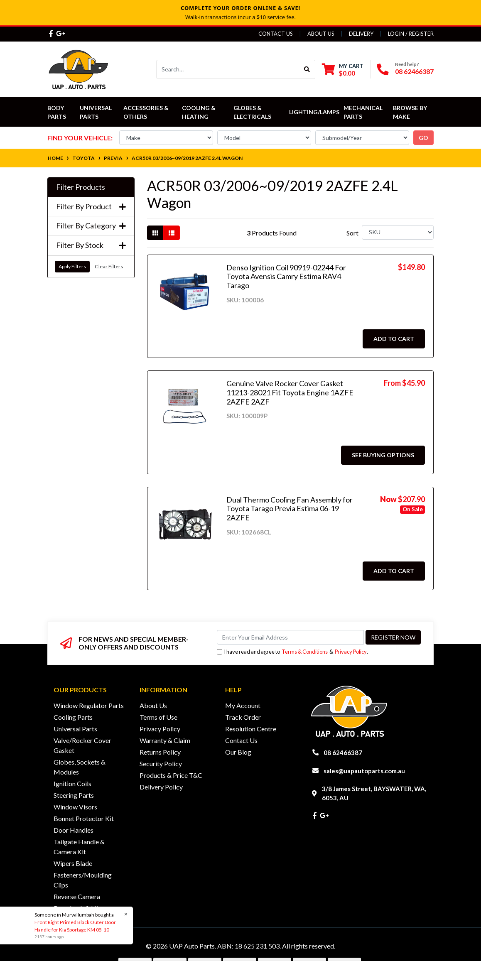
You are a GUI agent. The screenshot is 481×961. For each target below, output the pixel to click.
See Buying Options (383, 454)
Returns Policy (160, 752)
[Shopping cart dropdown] (342, 69)
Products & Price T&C (171, 775)
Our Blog (238, 752)
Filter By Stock (91, 245)
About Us (320, 33)
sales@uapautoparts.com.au (364, 771)
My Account (242, 705)
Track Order (243, 717)
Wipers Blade (73, 863)
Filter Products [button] (80, 187)
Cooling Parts (73, 717)
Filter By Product (91, 206)
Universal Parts (96, 112)
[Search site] (307, 69)
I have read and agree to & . (292, 652)
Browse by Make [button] (410, 112)
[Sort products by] (398, 232)
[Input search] (227, 69)
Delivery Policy (161, 787)
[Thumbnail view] (155, 233)
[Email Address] (290, 637)
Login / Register (411, 33)
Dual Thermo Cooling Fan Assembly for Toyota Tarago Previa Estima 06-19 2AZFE (289, 508)
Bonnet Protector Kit (84, 818)
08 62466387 (414, 71)
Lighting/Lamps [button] (314, 111)
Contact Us (275, 33)
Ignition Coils (72, 783)
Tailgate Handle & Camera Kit (79, 847)
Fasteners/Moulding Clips (83, 880)
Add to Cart (393, 338)
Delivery (361, 33)
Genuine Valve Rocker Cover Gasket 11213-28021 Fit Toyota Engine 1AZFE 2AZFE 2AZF (289, 392)
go (423, 137)
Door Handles (73, 830)
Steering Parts (74, 795)
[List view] (171, 233)
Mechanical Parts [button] (364, 112)
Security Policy (161, 763)
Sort (352, 233)
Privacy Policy (351, 651)
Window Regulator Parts (89, 705)
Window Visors (75, 807)
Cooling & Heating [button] (199, 112)
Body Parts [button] (56, 112)
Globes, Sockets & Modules (80, 767)
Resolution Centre (250, 729)
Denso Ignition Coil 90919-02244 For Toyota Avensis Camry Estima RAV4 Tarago (286, 276)
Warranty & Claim (165, 740)
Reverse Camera (77, 896)
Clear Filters (109, 266)
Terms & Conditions (305, 651)
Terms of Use (158, 717)
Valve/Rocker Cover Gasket (82, 745)
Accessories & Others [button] (146, 112)
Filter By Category (91, 225)
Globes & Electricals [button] (252, 112)
